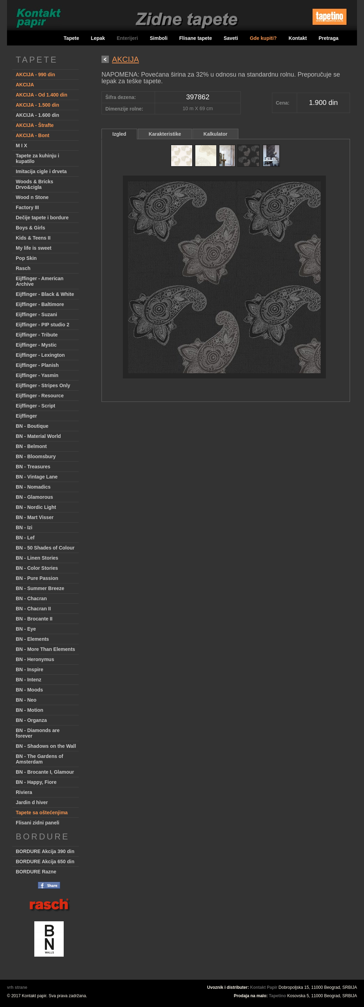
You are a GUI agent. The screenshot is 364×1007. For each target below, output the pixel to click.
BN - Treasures (33, 466)
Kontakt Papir (264, 987)
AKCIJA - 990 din (35, 74)
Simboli (159, 38)
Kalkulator (215, 134)
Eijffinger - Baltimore (40, 304)
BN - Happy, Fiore (36, 782)
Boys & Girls (30, 228)
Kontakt (298, 38)
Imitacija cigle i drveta (41, 171)
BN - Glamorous (34, 497)
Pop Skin (26, 258)
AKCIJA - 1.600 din (37, 115)
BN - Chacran (31, 598)
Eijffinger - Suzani (36, 314)
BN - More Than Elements (45, 649)
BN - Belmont (31, 446)
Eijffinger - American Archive (39, 281)
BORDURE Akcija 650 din (45, 861)
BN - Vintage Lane (37, 477)
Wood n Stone (32, 197)
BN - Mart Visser (35, 517)
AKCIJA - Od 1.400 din (41, 95)
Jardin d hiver (32, 802)
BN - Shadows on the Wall (46, 746)
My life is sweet (33, 248)
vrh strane (17, 987)
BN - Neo (26, 700)
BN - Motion (29, 710)
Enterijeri (128, 38)
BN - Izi (24, 527)
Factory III (27, 207)
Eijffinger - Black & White (45, 294)
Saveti (231, 38)
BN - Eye (26, 629)
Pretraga (328, 38)
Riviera (24, 792)
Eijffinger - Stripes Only (43, 385)
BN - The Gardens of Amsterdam (39, 759)
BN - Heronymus (35, 659)
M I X (21, 145)
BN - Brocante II (34, 619)
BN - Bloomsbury (36, 456)
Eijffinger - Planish (37, 365)
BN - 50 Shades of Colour (45, 548)
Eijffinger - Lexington (40, 355)
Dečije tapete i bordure (42, 217)
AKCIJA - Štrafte (35, 125)
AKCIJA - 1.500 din (37, 105)
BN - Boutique (32, 426)
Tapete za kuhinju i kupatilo (37, 158)
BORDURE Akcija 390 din (45, 851)
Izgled (119, 134)
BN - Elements (32, 639)
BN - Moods (29, 690)
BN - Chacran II (33, 608)
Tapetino (277, 995)
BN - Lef (25, 537)
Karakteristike (165, 134)
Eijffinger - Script (35, 406)
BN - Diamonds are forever (37, 733)
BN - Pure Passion (37, 578)
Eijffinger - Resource (40, 395)
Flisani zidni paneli (37, 822)
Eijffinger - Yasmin (37, 375)
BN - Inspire (29, 669)
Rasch (23, 268)
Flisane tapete (195, 38)
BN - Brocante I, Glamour (45, 772)
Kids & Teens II (33, 238)
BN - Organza (31, 720)
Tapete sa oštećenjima (42, 812)
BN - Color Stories (37, 568)
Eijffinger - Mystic (36, 345)
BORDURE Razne (36, 871)
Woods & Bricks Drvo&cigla (34, 184)
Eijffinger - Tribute (37, 335)
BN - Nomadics (33, 487)
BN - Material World (38, 436)
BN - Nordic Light (36, 507)
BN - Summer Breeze (40, 588)
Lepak (98, 38)
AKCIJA (25, 84)
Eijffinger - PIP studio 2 (42, 324)
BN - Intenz (28, 679)
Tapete (71, 38)
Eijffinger (26, 416)
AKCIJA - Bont (32, 135)
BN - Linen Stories (37, 558)
